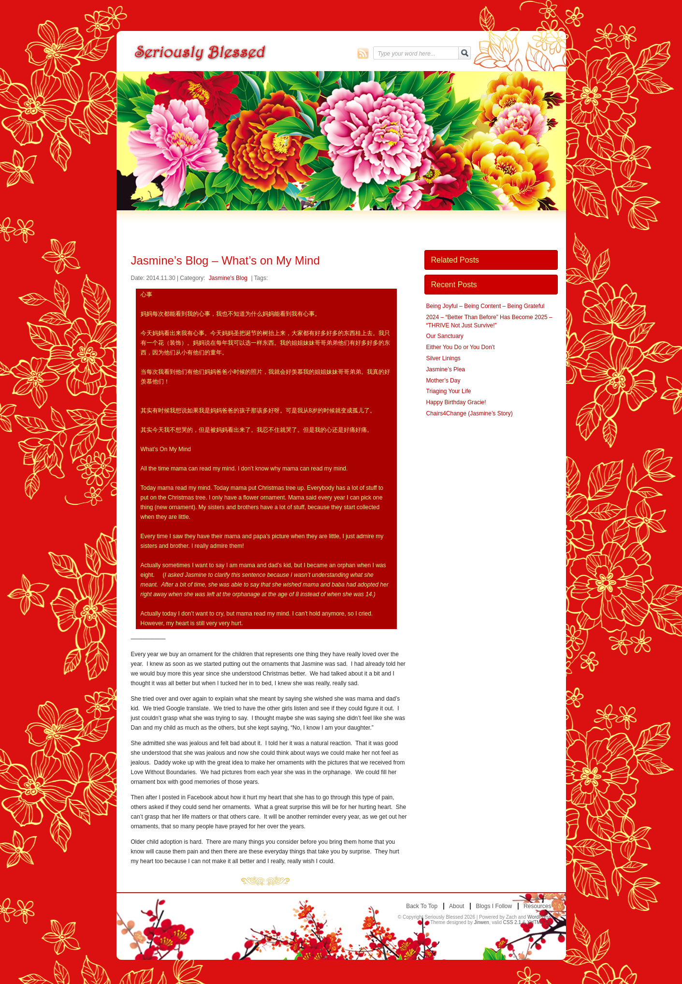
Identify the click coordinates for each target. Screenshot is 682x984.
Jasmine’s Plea (445, 369)
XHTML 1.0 (539, 922)
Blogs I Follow (494, 906)
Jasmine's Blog (228, 278)
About (456, 906)
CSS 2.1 (512, 922)
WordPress (539, 917)
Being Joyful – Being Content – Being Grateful (485, 306)
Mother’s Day (443, 380)
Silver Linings (443, 358)
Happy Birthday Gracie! (456, 402)
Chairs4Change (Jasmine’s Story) (469, 413)
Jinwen (481, 922)
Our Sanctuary (445, 336)
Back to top (421, 906)
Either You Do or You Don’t (460, 347)
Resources (537, 906)
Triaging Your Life (448, 391)
